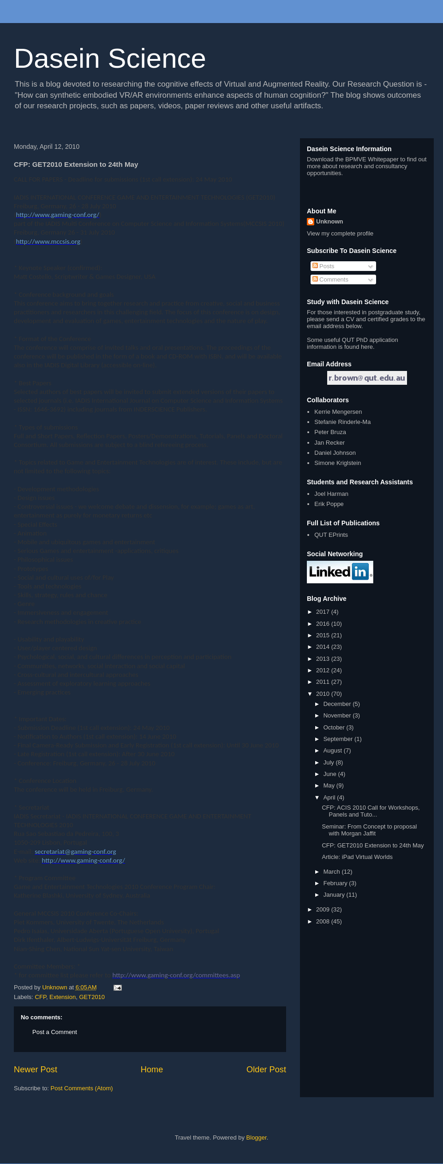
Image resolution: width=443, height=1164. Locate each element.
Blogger (256, 1137)
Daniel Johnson (335, 452)
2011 (323, 681)
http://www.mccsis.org (48, 241)
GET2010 (92, 997)
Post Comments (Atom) (82, 1088)
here (367, 346)
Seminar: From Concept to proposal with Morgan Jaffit (369, 830)
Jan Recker (329, 442)
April (330, 797)
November (338, 715)
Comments (330, 279)
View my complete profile (340, 233)
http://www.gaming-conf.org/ (58, 215)
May (329, 785)
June (330, 773)
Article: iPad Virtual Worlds (357, 856)
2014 (323, 646)
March (332, 871)
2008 (323, 921)
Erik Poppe (329, 503)
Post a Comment (54, 1032)
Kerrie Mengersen (338, 411)
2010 (323, 693)
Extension (62, 997)
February (336, 883)
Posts (323, 266)
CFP (40, 997)
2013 (323, 658)
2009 (323, 909)
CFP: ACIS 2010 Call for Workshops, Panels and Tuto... (370, 811)
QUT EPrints (331, 534)
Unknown (329, 221)
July (329, 762)
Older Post (266, 1069)
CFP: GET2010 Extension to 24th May (373, 845)
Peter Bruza (330, 432)
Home (152, 1069)
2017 (323, 611)
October (335, 727)
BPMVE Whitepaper (372, 159)
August (333, 750)
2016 (323, 623)
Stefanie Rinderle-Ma (342, 421)
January (335, 894)
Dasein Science (110, 58)
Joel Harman (331, 493)
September (338, 738)
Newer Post (35, 1069)
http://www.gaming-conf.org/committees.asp (176, 975)
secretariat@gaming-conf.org (75, 851)
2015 (323, 635)
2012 (323, 670)
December (338, 703)
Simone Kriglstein (337, 462)
